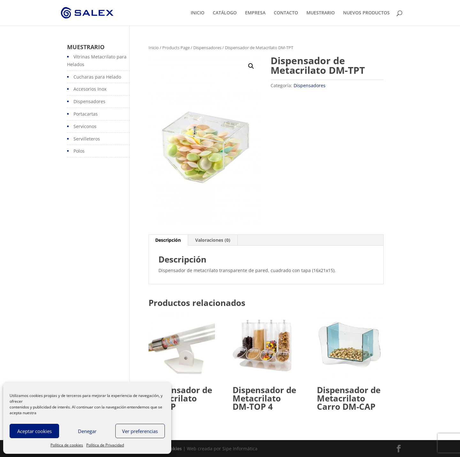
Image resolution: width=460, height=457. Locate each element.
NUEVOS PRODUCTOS (366, 13)
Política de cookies (66, 445)
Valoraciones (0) (212, 240)
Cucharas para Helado (97, 77)
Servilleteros (86, 139)
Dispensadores (207, 47)
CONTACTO (286, 13)
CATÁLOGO (225, 13)
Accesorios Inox (89, 89)
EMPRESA (255, 13)
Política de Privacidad (105, 445)
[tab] (168, 240)
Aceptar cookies (34, 431)
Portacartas (85, 114)
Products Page (176, 47)
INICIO (197, 13)
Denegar (87, 431)
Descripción (168, 240)
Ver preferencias (140, 431)
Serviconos (84, 126)
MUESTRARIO (320, 13)
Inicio (154, 47)
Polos (79, 151)
